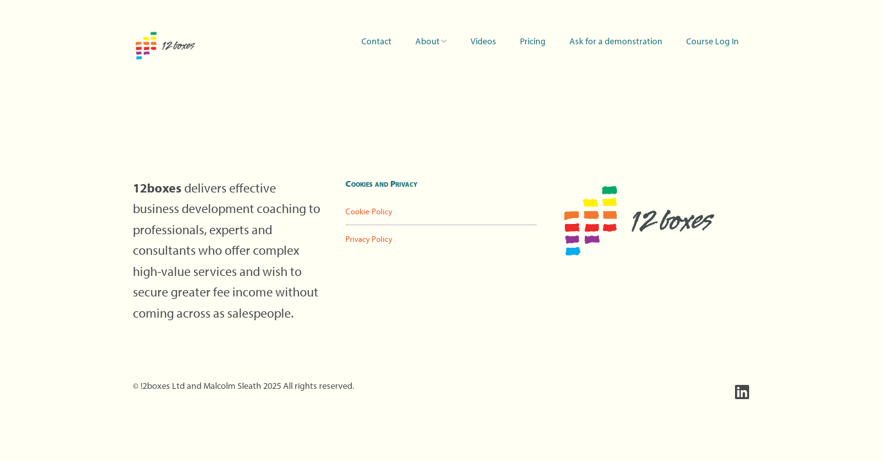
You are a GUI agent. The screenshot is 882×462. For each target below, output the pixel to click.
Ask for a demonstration (615, 41)
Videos (483, 41)
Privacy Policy (368, 239)
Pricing (533, 41)
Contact (376, 41)
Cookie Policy (368, 211)
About (427, 41)
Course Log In (712, 41)
